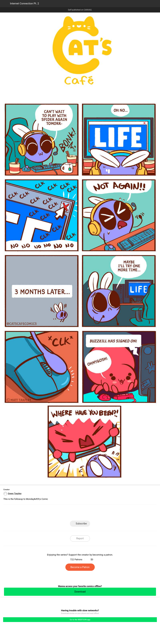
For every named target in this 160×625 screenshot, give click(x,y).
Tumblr (91, 513)
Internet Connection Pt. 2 (24, 3)
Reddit (102, 513)
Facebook (68, 513)
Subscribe (81, 523)
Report (80, 538)
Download (80, 591)
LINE (57, 513)
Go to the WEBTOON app (80, 620)
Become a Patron (80, 567)
